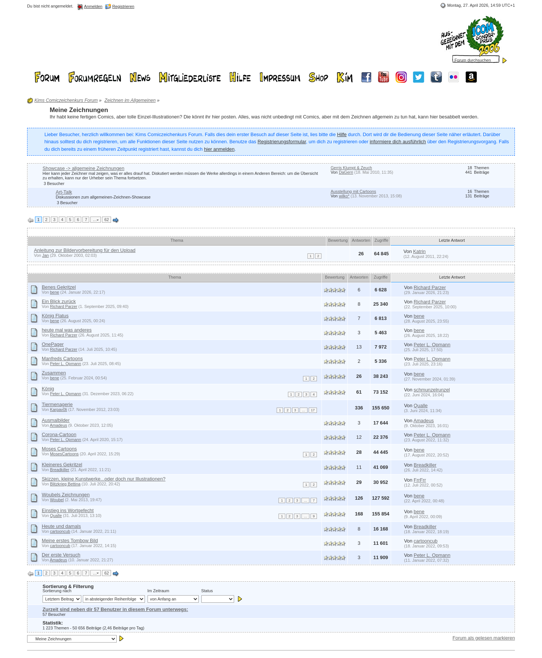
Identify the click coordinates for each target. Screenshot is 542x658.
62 (106, 219)
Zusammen (54, 373)
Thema (177, 240)
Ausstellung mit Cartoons (353, 191)
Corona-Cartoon (59, 434)
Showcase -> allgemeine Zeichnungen (83, 168)
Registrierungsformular (281, 141)
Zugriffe (381, 240)
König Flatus (55, 315)
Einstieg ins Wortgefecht (68, 510)
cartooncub (60, 531)
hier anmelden (219, 149)
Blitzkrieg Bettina (65, 484)
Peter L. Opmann (432, 344)
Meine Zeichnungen (79, 110)
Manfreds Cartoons (62, 358)
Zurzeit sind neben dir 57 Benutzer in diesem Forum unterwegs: (115, 609)
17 (313, 410)
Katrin (419, 251)
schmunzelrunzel (432, 390)
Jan (45, 255)
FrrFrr (420, 480)
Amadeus (58, 425)
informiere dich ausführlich (398, 141)
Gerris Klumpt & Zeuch (351, 167)
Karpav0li (58, 409)
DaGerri (346, 172)
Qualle (421, 405)
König (48, 388)
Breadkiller (59, 469)
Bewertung (338, 240)
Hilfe (342, 134)
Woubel (57, 499)
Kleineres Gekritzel (62, 464)
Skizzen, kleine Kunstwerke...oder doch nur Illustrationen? (104, 479)
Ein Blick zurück (59, 301)
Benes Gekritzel (59, 287)
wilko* (344, 196)
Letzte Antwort (452, 240)
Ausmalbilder (56, 420)
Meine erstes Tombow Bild (70, 540)
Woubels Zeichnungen (66, 494)
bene (54, 292)
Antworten (361, 240)
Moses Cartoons (59, 449)
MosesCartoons (64, 454)
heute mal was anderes (66, 330)
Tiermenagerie (57, 404)
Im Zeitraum (158, 590)
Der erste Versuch (61, 555)
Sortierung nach (57, 590)
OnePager (53, 344)
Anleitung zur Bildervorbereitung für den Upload (85, 250)
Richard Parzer (430, 287)
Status (207, 590)
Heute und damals (61, 526)
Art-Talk (64, 192)
